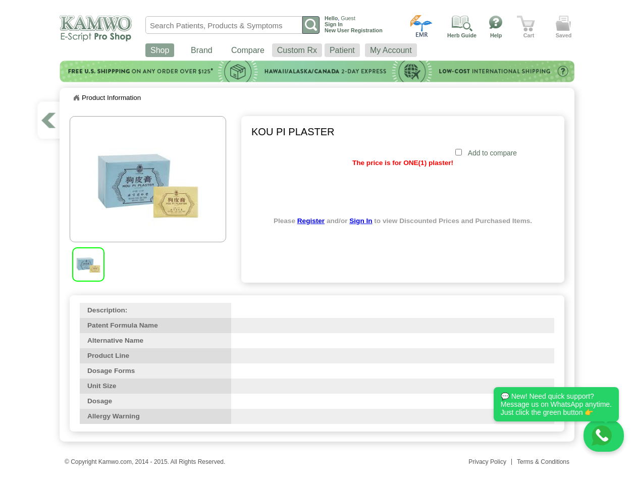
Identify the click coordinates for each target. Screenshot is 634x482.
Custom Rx (297, 50)
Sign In (360, 221)
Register (311, 221)
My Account (391, 50)
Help (496, 35)
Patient (342, 50)
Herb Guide (462, 35)
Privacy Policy (487, 461)
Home (76, 98)
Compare (248, 50)
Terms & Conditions (543, 461)
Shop (159, 50)
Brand (202, 50)
